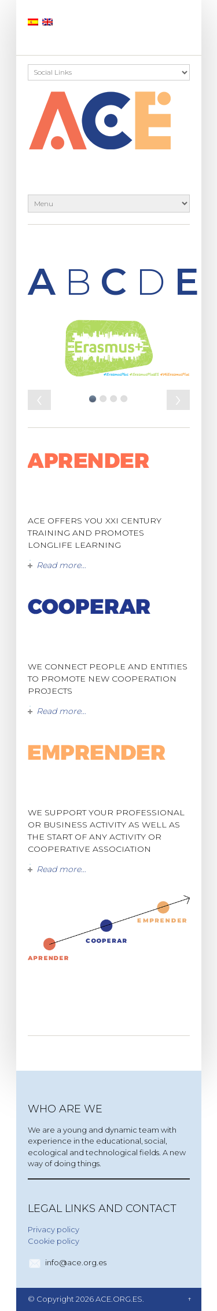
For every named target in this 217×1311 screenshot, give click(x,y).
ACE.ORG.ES (118, 1298)
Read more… (61, 565)
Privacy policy (53, 1229)
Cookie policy (53, 1241)
